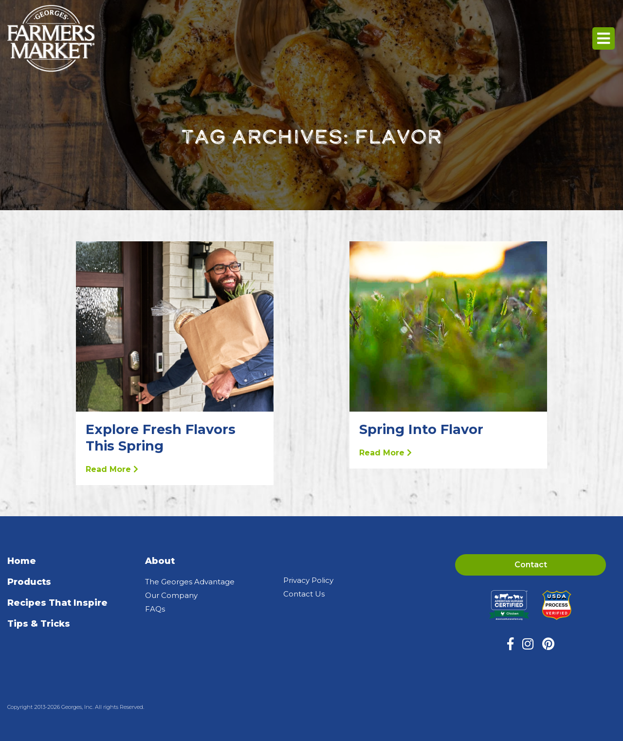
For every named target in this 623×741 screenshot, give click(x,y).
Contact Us (304, 593)
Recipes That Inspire (57, 602)
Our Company (171, 595)
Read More (112, 469)
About (160, 561)
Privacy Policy (308, 580)
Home (21, 561)
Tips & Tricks (38, 623)
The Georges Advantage (190, 581)
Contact (530, 564)
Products (29, 582)
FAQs (155, 609)
